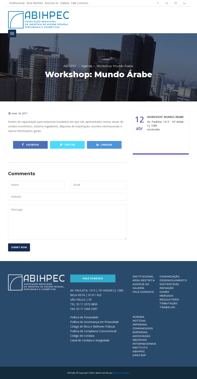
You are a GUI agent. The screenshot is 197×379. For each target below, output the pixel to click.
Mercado (166, 295)
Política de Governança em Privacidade (94, 322)
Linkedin (104, 144)
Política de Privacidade (84, 317)
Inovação (166, 287)
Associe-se (51, 3)
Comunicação (169, 276)
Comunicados (143, 328)
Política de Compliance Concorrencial (93, 331)
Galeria (64, 3)
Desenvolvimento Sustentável (173, 282)
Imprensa (140, 324)
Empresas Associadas (141, 334)
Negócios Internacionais (144, 341)
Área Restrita (35, 3)
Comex (164, 291)
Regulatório (169, 299)
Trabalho (167, 307)
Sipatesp (139, 355)
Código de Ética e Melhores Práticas (92, 326)
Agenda (138, 316)
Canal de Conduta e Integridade (89, 340)
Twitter (67, 144)
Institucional (16, 3)
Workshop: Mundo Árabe (165, 117)
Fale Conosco (79, 3)
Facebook (30, 144)
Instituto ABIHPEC (140, 349)
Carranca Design (121, 373)
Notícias (139, 320)
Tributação (168, 303)
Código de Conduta (82, 336)
